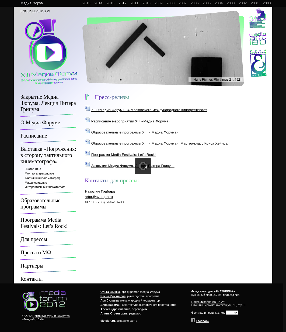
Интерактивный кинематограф (45, 187)
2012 (122, 3)
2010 (146, 3)
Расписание (33, 136)
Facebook (202, 321)
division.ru (107, 320)
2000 (267, 3)
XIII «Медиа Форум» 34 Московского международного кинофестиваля (149, 110)
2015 (86, 3)
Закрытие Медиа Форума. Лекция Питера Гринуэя (48, 103)
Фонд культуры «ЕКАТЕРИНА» (213, 291)
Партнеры (31, 266)
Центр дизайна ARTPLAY (208, 301)
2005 (207, 3)
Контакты (31, 279)
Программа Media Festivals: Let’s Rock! (44, 223)
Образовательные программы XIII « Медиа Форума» (135, 132)
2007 (183, 3)
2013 (110, 3)
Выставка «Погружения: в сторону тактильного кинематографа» (48, 155)
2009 (159, 3)
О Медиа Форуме (40, 122)
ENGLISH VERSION (35, 11)
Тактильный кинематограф (42, 178)
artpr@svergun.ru (99, 197)
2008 (171, 3)
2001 (255, 3)
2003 (231, 3)
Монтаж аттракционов (39, 173)
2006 (195, 3)
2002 (243, 3)
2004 (219, 3)
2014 (99, 3)
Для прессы (33, 239)
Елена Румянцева (112, 296)
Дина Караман (110, 304)
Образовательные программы (40, 203)
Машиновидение (36, 182)
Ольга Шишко (110, 291)
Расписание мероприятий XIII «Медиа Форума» (130, 121)
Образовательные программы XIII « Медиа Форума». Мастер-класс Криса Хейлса (159, 143)
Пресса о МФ (35, 252)
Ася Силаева (109, 300)
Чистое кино (33, 168)
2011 (135, 3)
